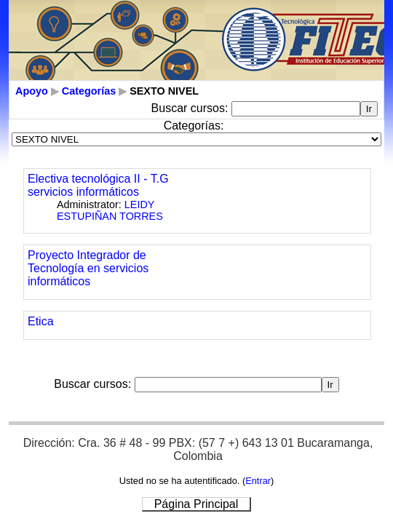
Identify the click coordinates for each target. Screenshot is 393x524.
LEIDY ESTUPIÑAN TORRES (110, 210)
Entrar (258, 480)
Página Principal (196, 504)
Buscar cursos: (191, 108)
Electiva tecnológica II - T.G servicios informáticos (98, 185)
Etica (41, 321)
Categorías (89, 91)
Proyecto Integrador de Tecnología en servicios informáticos (88, 268)
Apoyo (31, 91)
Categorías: (194, 125)
